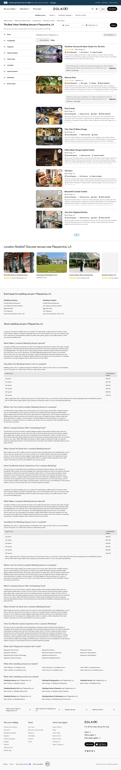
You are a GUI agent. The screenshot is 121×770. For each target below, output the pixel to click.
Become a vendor (81, 15)
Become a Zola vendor (35, 730)
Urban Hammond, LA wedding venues (91, 670)
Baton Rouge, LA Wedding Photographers (54, 683)
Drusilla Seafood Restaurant (12, 303)
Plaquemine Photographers (88, 655)
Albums (6, 744)
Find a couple (37, 9)
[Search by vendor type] (73, 25)
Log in (88, 732)
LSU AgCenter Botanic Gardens (13, 306)
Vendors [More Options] (52, 15)
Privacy (5, 764)
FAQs (54, 730)
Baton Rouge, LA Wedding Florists (90, 683)
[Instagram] (92, 751)
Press (30, 742)
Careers (31, 739)
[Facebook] (85, 751)
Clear (53, 40)
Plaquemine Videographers (88, 652)
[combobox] (97, 25)
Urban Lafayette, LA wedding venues (15, 670)
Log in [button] (103, 9)
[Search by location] (97, 25)
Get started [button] (112, 9)
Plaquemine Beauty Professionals (52, 652)
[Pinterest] (88, 751)
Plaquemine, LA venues (49, 20)
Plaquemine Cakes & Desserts (12, 658)
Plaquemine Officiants (10, 652)
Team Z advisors (57, 744)
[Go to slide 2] (47, 61)
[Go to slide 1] (46, 61)
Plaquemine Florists (86, 650)
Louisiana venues (36, 20)
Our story (31, 727)
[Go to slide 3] (49, 61)
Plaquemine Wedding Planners (51, 658)
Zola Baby (97, 2)
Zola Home (104, 2)
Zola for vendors (113, 2)
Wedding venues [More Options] (40, 15)
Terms (11, 764)
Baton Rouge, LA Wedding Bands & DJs (16, 691)
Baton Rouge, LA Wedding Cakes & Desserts (55, 691)
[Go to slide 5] (52, 61)
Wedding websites (10, 733)
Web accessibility (38, 764)
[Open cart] (97, 9)
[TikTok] (94, 751)
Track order (56, 733)
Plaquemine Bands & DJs (49, 655)
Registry (6, 736)
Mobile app (7, 750)
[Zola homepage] (60, 9)
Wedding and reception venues (22, 20)
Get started (89, 744)
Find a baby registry (93, 738)
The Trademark (8, 311)
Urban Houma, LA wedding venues (52, 670)
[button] (83, 25)
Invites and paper (9, 739)
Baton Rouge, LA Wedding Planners (14, 699)
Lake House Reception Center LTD (14, 313)
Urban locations (61, 20)
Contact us (56, 742)
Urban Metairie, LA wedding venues (14, 667)
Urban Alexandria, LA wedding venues (53, 667)
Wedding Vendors (8, 20)
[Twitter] (90, 751)
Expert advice (25, 9)
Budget (6, 742)
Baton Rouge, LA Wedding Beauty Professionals (56, 699)
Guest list (7, 730)
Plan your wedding (10, 9)
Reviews (31, 733)
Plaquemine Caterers (48, 650)
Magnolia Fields (8, 308)
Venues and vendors (10, 727)
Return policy (56, 739)
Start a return (56, 736)
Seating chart (8, 747)
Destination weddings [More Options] (66, 15)
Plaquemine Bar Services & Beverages (15, 655)
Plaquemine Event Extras (11, 650)
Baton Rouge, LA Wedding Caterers (14, 683)
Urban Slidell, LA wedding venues (90, 667)
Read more (112, 68)
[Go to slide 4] (50, 61)
